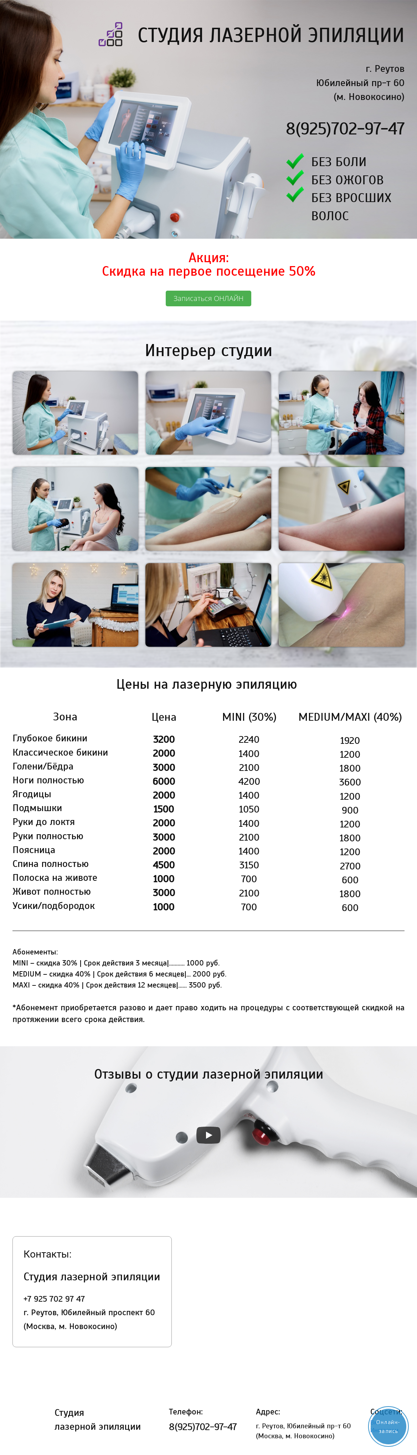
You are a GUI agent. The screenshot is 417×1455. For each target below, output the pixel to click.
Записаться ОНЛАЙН (208, 298)
